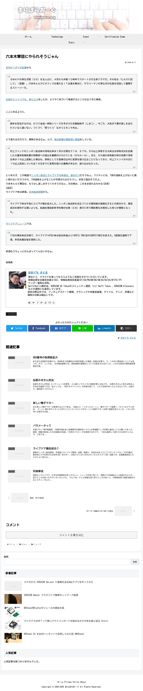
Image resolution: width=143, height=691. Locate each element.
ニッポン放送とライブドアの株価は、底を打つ (55, 175)
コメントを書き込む (71, 534)
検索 (6, 557)
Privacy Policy (71, 682)
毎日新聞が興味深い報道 (67, 139)
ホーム (58, 682)
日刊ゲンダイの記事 (16, 67)
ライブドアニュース (16, 224)
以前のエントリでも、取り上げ (22, 99)
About (85, 682)
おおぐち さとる (38, 272)
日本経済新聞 (36, 192)
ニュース (11, 314)
